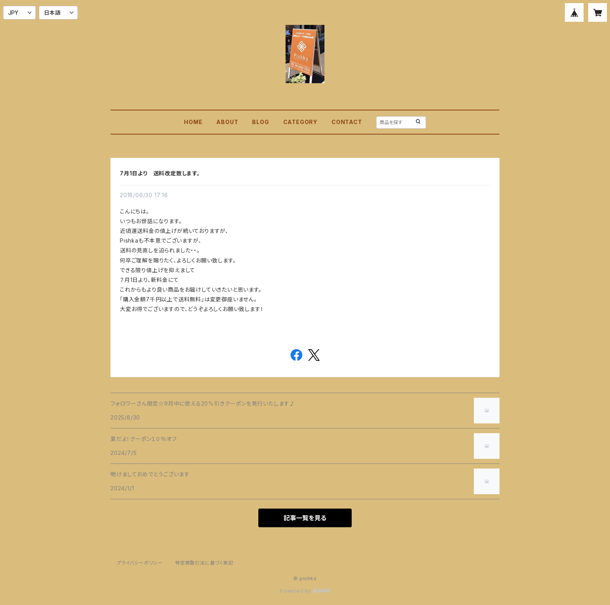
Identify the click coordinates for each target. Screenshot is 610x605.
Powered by (305, 591)
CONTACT (346, 122)
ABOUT (227, 122)
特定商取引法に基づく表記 (204, 563)
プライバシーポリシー (140, 563)
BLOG (260, 122)
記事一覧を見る (305, 518)
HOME (193, 122)
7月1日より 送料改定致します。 (160, 173)
